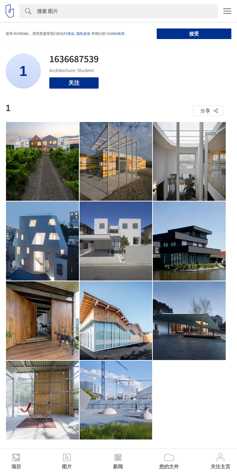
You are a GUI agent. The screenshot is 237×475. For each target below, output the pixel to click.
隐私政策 (83, 34)
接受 (194, 34)
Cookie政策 (116, 34)
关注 (74, 83)
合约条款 (68, 34)
